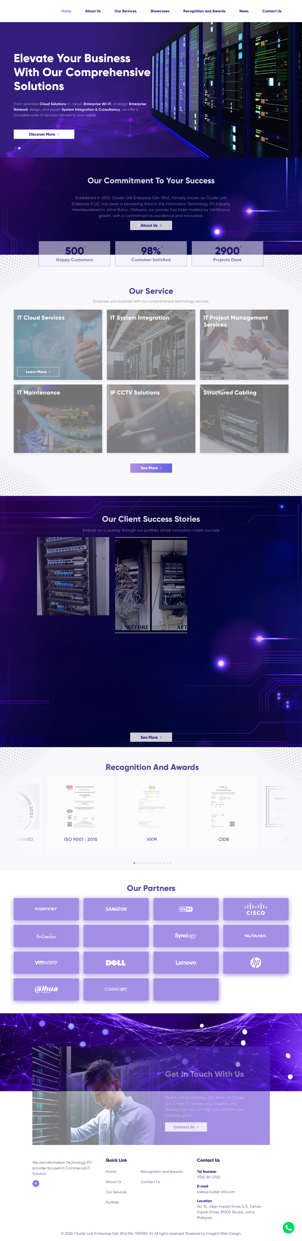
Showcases (159, 11)
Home (66, 11)
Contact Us (272, 11)
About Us (93, 11)
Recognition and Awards (204, 11)
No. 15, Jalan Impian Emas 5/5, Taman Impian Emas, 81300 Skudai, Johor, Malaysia (229, 1212)
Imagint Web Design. (223, 1233)
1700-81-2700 (209, 1177)
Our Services (125, 11)
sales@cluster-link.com (216, 1192)
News (243, 11)
